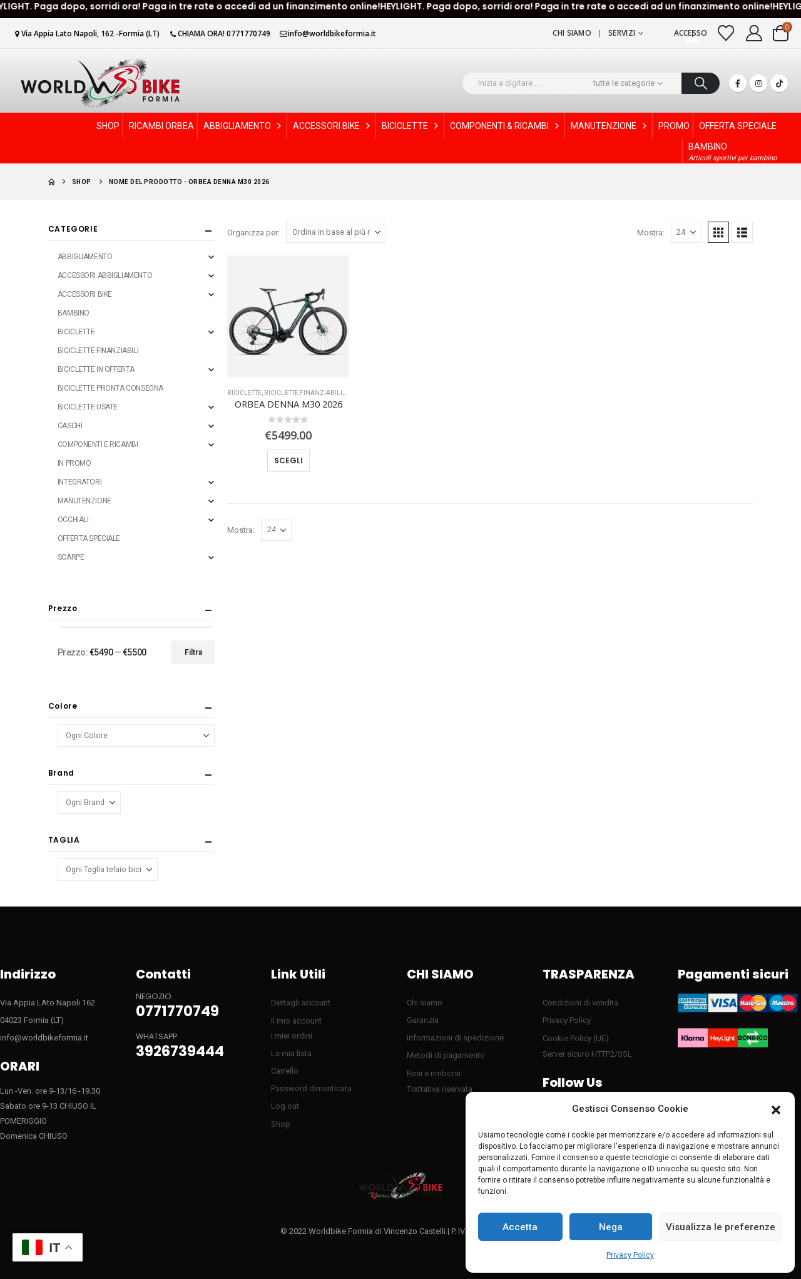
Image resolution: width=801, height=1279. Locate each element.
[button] (776, 1109)
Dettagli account (300, 1002)
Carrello (284, 1071)
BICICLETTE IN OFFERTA (96, 369)
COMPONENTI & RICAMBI (505, 125)
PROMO (674, 126)
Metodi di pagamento (446, 1055)
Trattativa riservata (439, 1089)
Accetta (520, 1227)
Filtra (193, 652)
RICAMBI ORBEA (161, 126)
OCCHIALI (73, 519)
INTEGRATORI (79, 482)
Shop (280, 1124)
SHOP (108, 126)
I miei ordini (291, 1035)
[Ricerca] (700, 83)
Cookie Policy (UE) (576, 1038)
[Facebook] (738, 83)
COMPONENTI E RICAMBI (98, 444)
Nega (611, 1227)
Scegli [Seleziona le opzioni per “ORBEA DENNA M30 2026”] (288, 460)
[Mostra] (686, 232)
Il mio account (296, 1020)
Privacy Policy (630, 1255)
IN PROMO (74, 463)
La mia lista (291, 1053)
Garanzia (423, 1020)
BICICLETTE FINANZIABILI (303, 392)
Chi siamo (572, 33)
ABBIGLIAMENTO (243, 125)
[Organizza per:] (336, 232)
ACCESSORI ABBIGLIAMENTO (105, 275)
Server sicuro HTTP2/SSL (587, 1054)
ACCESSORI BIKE (332, 125)
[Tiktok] (779, 83)
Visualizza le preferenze (720, 1227)
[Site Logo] (100, 83)
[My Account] (754, 33)
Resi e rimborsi (434, 1073)
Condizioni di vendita (580, 1002)
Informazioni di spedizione (455, 1037)
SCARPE (71, 557)
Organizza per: (253, 232)
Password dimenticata (311, 1088)
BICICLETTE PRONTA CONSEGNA (110, 388)
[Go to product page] (288, 316)
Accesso (691, 33)
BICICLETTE (411, 125)
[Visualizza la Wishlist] (726, 33)
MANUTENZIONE (610, 125)
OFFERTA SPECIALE (738, 126)
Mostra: (651, 232)
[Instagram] (758, 83)
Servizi (621, 33)
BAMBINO (73, 313)
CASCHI (70, 425)
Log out (285, 1106)
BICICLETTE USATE (88, 407)
